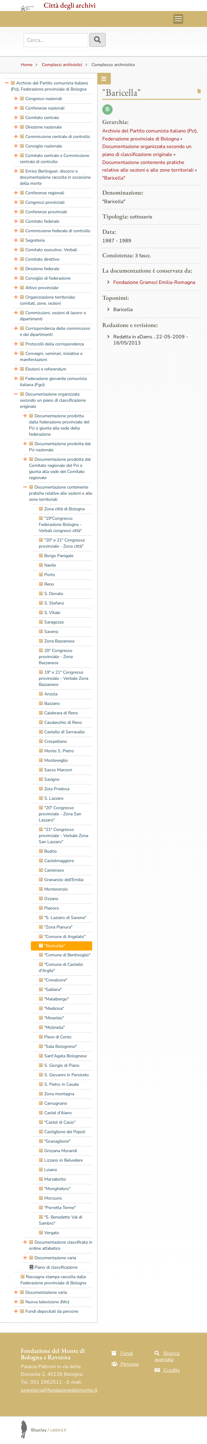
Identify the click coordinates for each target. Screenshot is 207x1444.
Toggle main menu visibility (179, 17)
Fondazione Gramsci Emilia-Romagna (154, 282)
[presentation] (7, 86)
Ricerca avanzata (167, 1356)
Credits (167, 1370)
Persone (125, 1364)
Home (26, 65)
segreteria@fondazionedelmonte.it (59, 1390)
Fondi (122, 1353)
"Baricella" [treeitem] (52, 946)
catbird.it (58, 1430)
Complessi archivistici (62, 65)
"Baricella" (113, 178)
